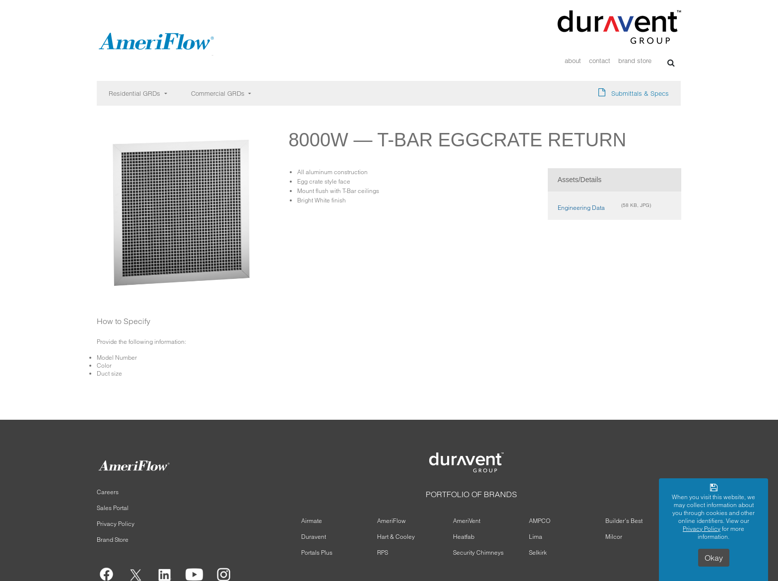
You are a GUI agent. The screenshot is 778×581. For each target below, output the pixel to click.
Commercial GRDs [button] (219, 93)
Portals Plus (316, 552)
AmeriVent (466, 520)
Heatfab (463, 536)
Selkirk (538, 552)
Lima (535, 536)
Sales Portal (113, 508)
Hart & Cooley (396, 536)
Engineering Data (581, 207)
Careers (108, 492)
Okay (714, 558)
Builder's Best (624, 520)
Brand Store (634, 61)
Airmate (311, 520)
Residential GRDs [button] (135, 93)
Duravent (313, 536)
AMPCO (539, 520)
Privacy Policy (115, 523)
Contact (599, 61)
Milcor (613, 536)
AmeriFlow (391, 520)
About (573, 61)
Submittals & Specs (640, 93)
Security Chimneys (478, 552)
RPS (382, 552)
